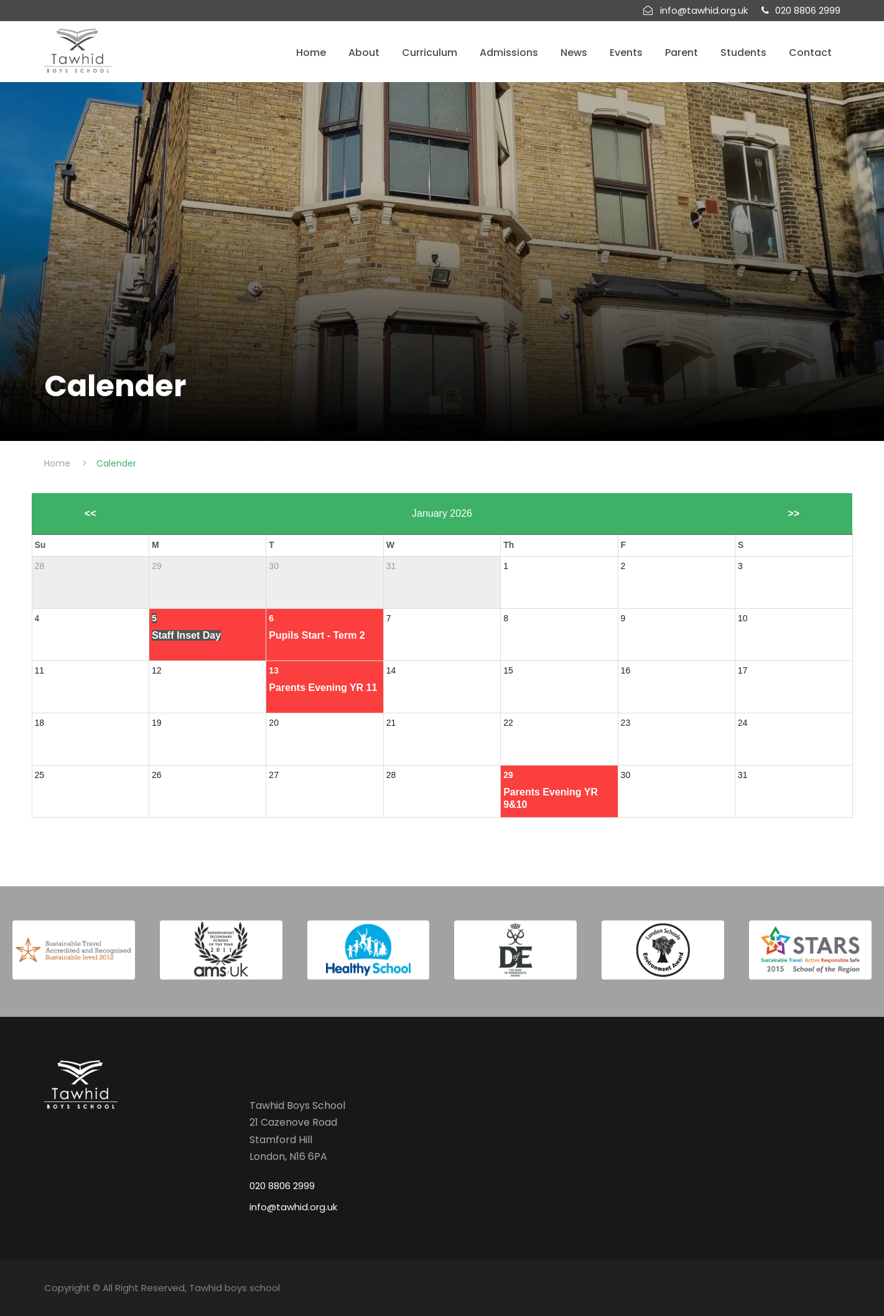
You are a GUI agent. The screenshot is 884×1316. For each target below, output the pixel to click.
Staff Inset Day (186, 635)
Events (626, 52)
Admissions (509, 52)
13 (274, 670)
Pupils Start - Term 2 (317, 635)
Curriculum (429, 52)
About (363, 52)
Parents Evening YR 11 (323, 687)
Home (311, 52)
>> (793, 513)
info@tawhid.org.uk (293, 1206)
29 (508, 775)
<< (90, 513)
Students (743, 52)
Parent (681, 52)
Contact (810, 52)
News (574, 52)
